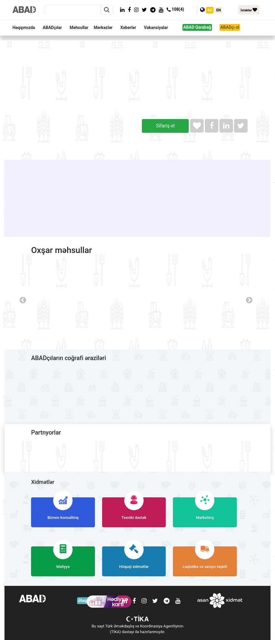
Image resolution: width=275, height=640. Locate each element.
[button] (26, 27)
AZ (210, 10)
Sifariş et (165, 126)
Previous (22, 300)
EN (218, 10)
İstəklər (249, 9)
